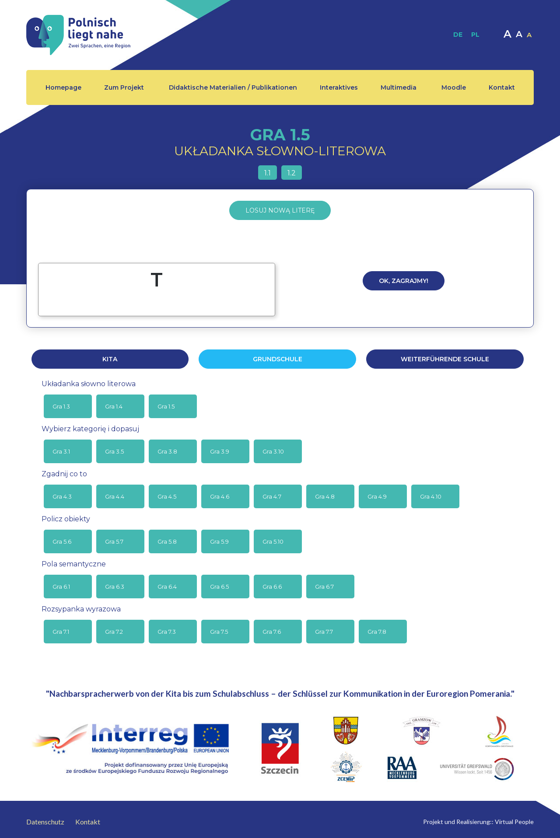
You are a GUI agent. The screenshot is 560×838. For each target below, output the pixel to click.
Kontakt (502, 87)
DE (457, 34)
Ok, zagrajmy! (403, 281)
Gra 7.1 (60, 631)
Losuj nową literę (280, 210)
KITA (109, 359)
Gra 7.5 (219, 631)
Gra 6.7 (324, 586)
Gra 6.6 (272, 586)
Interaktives (339, 87)
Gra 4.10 (430, 496)
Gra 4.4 (114, 496)
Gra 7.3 (167, 631)
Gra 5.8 (167, 541)
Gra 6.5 (219, 586)
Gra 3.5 (114, 451)
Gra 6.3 (114, 586)
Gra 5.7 (114, 541)
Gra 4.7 (271, 496)
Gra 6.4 (167, 586)
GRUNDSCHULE (277, 359)
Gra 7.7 (324, 631)
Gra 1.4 (113, 406)
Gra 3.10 (273, 451)
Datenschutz (45, 821)
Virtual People (514, 821)
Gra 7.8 (377, 631)
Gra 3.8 (167, 451)
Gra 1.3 (61, 406)
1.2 (291, 173)
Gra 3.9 (219, 451)
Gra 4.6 (219, 496)
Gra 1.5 (166, 406)
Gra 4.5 (167, 496)
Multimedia (398, 87)
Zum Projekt (124, 87)
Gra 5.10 (273, 541)
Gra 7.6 (271, 631)
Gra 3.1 (61, 451)
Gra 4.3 (62, 496)
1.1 (267, 173)
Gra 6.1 (61, 586)
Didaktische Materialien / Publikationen (233, 87)
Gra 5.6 (61, 541)
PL (475, 34)
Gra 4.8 (325, 496)
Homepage (63, 87)
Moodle (453, 87)
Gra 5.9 (219, 541)
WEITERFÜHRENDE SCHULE (445, 359)
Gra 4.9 (377, 496)
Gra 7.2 (114, 631)
